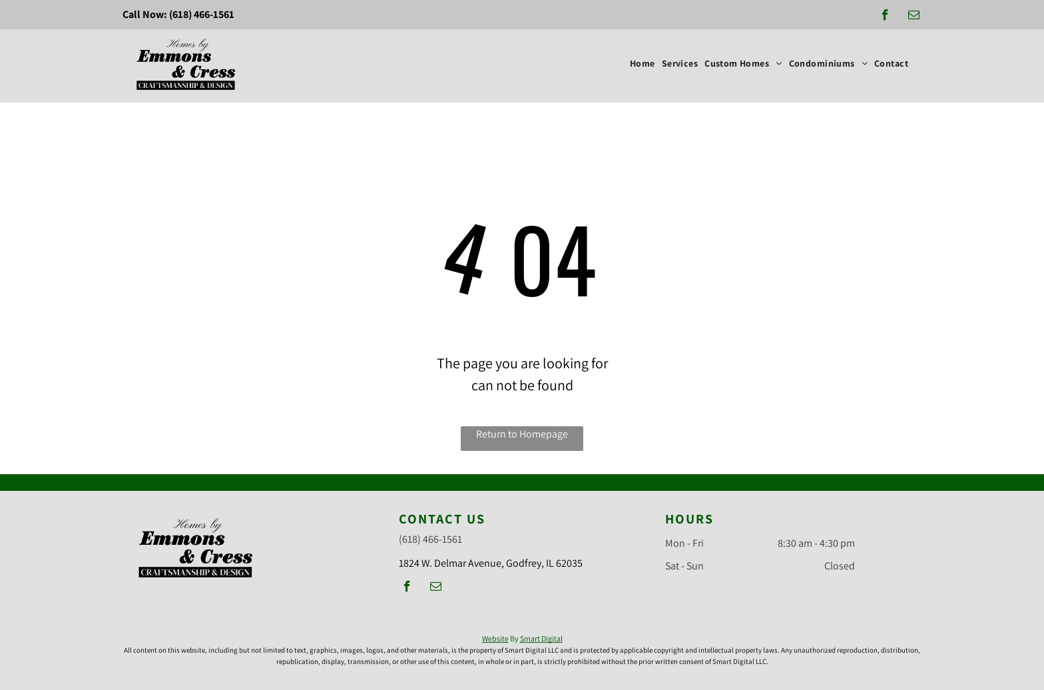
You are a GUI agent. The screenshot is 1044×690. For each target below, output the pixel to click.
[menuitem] (642, 64)
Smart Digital (541, 638)
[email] (914, 17)
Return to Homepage (522, 434)
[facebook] (885, 17)
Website (495, 638)
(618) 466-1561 (201, 14)
